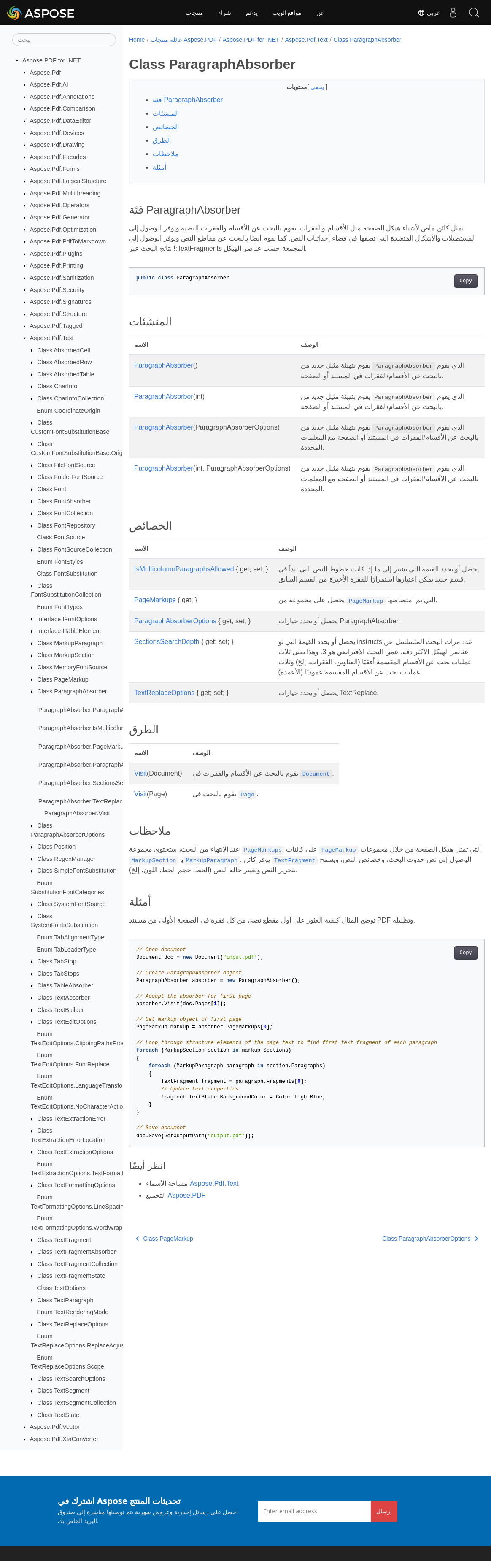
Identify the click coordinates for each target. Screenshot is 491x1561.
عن (320, 12)
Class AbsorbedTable (65, 374)
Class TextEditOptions (67, 1021)
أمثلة (159, 167)
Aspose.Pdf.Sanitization (62, 277)
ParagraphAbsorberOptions (175, 651)
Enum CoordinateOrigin (68, 410)
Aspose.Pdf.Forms (55, 168)
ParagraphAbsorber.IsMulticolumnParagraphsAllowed (110, 728)
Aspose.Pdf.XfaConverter (64, 1439)
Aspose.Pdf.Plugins (56, 253)
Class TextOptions (61, 1288)
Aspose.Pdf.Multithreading (65, 193)
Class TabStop (56, 961)
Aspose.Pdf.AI (49, 84)
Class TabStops (58, 973)
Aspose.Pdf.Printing (56, 265)
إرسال (384, 1511)
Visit (140, 813)
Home (137, 39)
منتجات (194, 12)
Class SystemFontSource (71, 904)
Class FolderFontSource (70, 476)
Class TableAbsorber (65, 985)
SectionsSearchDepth (167, 672)
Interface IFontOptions (67, 619)
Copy (441, 281)
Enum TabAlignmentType (70, 937)
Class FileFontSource (66, 465)
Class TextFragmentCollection (77, 1264)
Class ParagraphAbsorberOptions (405, 1279)
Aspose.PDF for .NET (51, 60)
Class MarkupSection (65, 655)
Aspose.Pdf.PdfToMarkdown (68, 241)
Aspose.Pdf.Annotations (62, 96)
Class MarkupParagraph (70, 643)
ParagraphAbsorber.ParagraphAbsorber (92, 709)
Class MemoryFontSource (72, 667)
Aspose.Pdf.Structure (58, 314)
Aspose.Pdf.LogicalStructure (68, 181)
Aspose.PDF (186, 1235)
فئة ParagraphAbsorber (188, 99)
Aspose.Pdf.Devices (57, 133)
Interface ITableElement (69, 631)
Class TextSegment (63, 1390)
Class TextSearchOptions (71, 1378)
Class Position (56, 846)
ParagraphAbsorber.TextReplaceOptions (92, 801)
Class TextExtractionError (71, 1118)
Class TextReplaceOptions (72, 1324)
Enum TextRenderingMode (72, 1312)
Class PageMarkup (63, 679)
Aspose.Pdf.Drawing (57, 144)
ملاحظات (166, 153)
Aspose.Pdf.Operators (60, 205)
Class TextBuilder (60, 1009)
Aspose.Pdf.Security (57, 290)
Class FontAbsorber (64, 501)
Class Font (51, 489)
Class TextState (58, 1415)
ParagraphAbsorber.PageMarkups (84, 746)
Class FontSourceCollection (74, 549)
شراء (224, 12)
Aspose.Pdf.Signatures (61, 301)
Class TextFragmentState (71, 1275)
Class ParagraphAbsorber (72, 691)
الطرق (162, 140)
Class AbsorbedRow (64, 362)
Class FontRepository (66, 525)
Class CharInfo (57, 386)
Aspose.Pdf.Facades (58, 157)
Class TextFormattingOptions (76, 1185)
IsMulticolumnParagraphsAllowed (184, 589)
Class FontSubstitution (67, 573)
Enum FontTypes (60, 606)
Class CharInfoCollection (70, 398)
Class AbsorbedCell (63, 350)
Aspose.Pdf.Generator (60, 217)
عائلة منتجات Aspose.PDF (184, 39)
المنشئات (166, 113)
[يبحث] (64, 39)
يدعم (252, 12)
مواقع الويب (287, 12)
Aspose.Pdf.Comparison (62, 108)
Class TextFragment (64, 1239)
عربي (429, 12)
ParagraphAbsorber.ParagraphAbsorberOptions (102, 764)
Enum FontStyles (60, 561)
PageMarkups (155, 630)
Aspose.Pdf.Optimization (63, 229)
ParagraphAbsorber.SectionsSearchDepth (94, 782)
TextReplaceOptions (164, 733)
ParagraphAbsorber (163, 365)
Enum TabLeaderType (66, 949)
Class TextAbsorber (63, 997)
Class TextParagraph (65, 1300)
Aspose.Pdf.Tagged (56, 325)
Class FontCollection (65, 513)
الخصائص (166, 126)
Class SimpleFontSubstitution (76, 870)
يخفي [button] (305, 87)
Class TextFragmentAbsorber (76, 1251)
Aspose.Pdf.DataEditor (61, 120)
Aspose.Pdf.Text (52, 338)
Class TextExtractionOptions (75, 1152)
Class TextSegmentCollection (76, 1402)
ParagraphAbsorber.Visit (77, 813)
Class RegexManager (66, 858)
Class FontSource (61, 537)
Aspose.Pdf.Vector (55, 1426)
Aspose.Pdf (45, 72)
